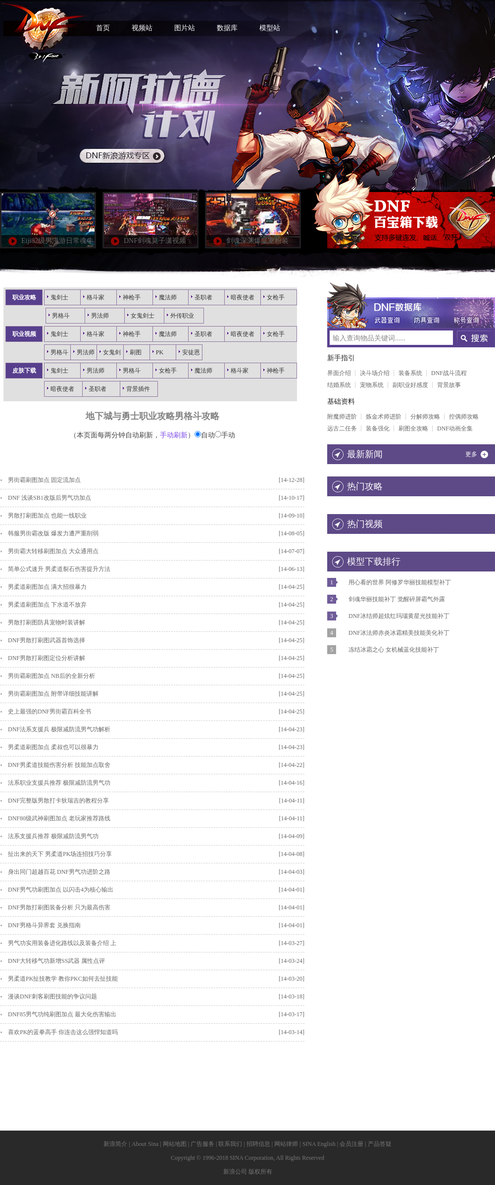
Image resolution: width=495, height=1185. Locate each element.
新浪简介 (115, 1143)
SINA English (319, 1143)
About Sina (145, 1143)
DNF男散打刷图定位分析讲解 (46, 658)
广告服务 (202, 1143)
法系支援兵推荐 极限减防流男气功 (53, 836)
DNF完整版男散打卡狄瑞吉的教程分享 (58, 800)
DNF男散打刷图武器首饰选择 (46, 640)
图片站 (184, 28)
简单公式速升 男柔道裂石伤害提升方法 (59, 569)
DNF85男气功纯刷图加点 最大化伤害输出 (62, 1014)
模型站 (269, 28)
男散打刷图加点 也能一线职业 (47, 515)
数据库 (227, 28)
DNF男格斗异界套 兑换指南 (44, 925)
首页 (103, 28)
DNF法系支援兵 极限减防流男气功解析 (59, 729)
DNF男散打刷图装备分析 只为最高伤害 (59, 907)
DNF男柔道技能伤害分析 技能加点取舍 (59, 764)
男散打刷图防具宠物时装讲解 (46, 622)
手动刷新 (174, 435)
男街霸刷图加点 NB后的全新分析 (51, 675)
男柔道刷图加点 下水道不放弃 (47, 604)
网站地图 (175, 1143)
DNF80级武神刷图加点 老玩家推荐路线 (59, 818)
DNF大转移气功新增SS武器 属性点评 (56, 960)
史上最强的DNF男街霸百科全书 (49, 711)
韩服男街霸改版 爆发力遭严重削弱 (53, 533)
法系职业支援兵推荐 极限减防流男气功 (59, 782)
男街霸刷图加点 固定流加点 (44, 479)
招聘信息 (258, 1143)
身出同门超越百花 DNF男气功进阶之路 (59, 871)
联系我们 (230, 1143)
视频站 (142, 28)
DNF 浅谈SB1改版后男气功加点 (49, 497)
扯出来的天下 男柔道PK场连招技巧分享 (60, 854)
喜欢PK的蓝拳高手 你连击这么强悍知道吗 (63, 1032)
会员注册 (351, 1143)
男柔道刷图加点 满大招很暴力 (47, 586)
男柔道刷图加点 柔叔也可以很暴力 (53, 747)
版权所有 (260, 1171)
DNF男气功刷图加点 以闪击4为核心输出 (60, 889)
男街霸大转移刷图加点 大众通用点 (53, 551)
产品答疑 (380, 1143)
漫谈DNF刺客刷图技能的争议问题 (52, 996)
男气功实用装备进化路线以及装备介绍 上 (62, 943)
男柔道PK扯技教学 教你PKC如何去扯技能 (63, 978)
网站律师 (286, 1143)
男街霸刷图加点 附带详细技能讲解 (53, 693)
